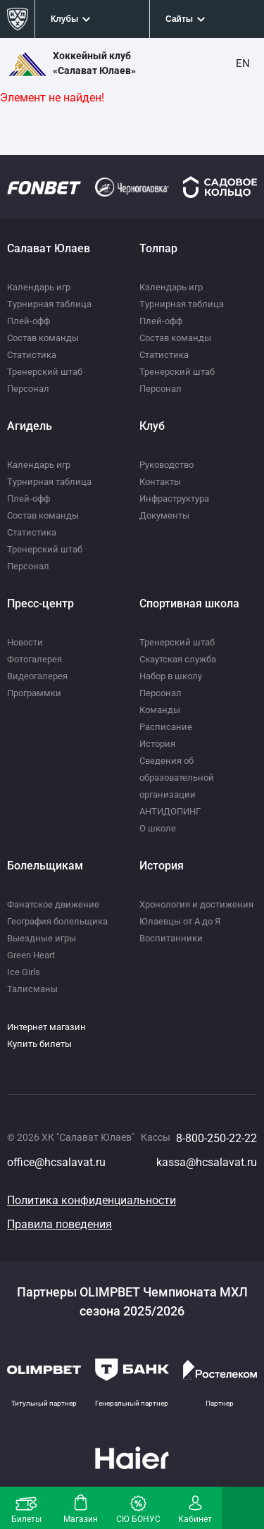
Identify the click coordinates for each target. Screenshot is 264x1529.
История (157, 743)
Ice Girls (23, 972)
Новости (25, 642)
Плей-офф (28, 321)
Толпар (158, 248)
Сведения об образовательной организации (176, 777)
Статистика (31, 354)
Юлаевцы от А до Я (179, 921)
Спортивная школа (189, 603)
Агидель (29, 426)
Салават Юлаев (48, 248)
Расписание (165, 727)
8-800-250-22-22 (216, 1138)
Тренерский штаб (44, 371)
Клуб (152, 426)
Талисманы (32, 989)
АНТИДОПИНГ (170, 811)
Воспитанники (171, 938)
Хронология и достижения (196, 904)
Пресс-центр (40, 603)
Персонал (28, 388)
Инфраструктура (174, 498)
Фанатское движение (53, 904)
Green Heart (31, 955)
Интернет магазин (46, 1027)
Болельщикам (45, 865)
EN (243, 63)
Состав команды (43, 338)
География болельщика (57, 921)
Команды (159, 710)
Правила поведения (59, 1224)
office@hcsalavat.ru (56, 1162)
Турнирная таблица (49, 304)
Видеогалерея (37, 676)
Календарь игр (38, 287)
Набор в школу (170, 676)
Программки (34, 693)
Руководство (166, 464)
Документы (164, 515)
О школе (157, 828)
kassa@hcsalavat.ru (206, 1162)
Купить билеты (39, 1044)
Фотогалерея (34, 659)
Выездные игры (41, 938)
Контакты (160, 481)
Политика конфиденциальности (91, 1200)
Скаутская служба (177, 659)
